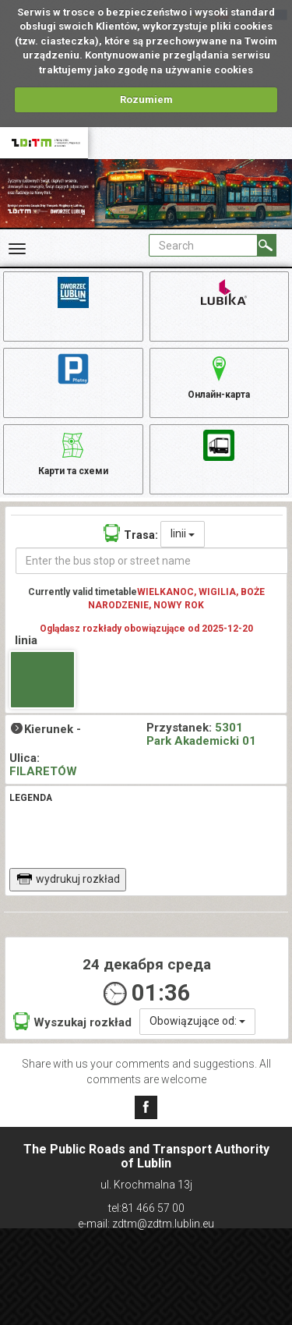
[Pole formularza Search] (203, 245)
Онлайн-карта (219, 375)
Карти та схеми (73, 452)
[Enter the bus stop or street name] (152, 560)
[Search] (266, 245)
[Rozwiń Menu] (17, 249)
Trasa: (131, 533)
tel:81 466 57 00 (146, 1208)
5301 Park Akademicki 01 (201, 734)
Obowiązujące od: (197, 1021)
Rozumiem (146, 99)
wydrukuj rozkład (68, 879)
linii (183, 533)
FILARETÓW (43, 771)
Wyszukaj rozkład (72, 1021)
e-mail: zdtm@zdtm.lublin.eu (146, 1223)
